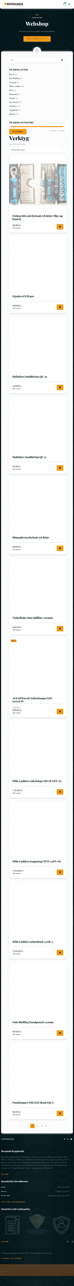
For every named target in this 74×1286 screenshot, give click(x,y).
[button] (67, 1252)
